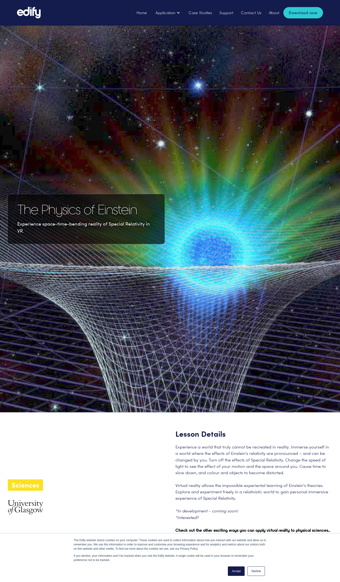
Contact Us (251, 12)
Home (142, 12)
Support (227, 12)
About (274, 12)
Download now (303, 12)
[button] (168, 12)
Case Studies (200, 12)
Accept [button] (236, 571)
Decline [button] (256, 571)
